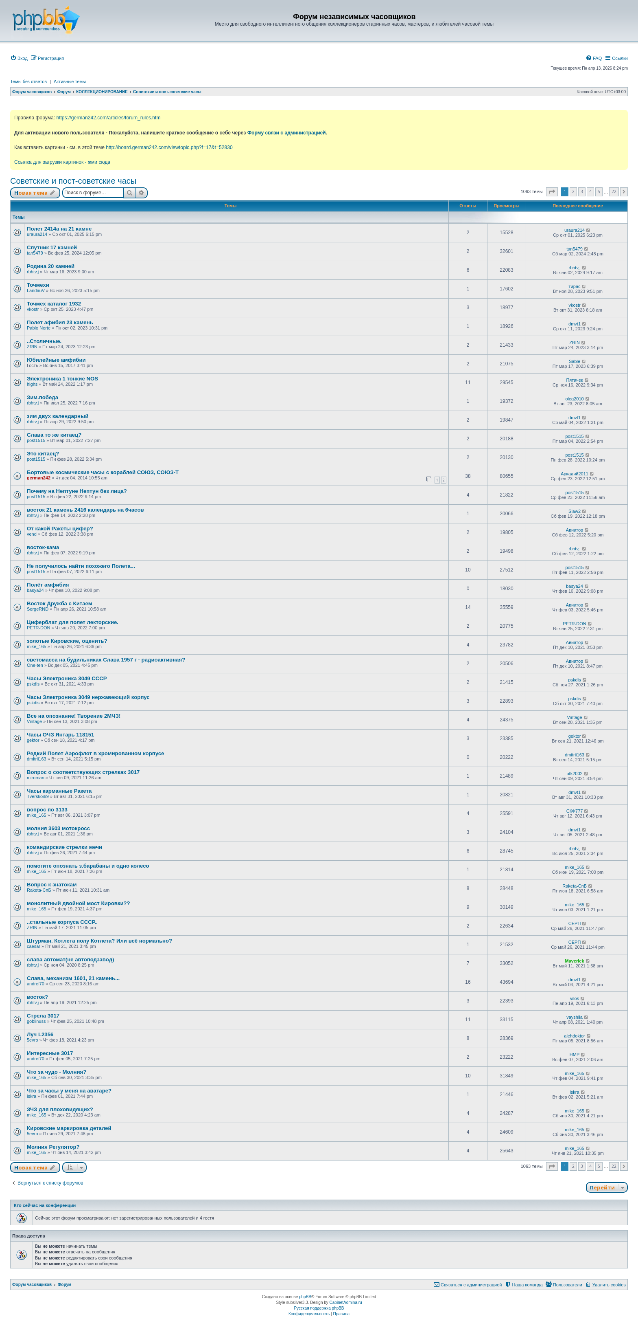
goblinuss (36, 1021)
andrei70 (35, 983)
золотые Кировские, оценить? (67, 641)
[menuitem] (19, 58)
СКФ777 (574, 811)
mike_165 (36, 646)
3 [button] (582, 191)
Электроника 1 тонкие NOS (62, 379)
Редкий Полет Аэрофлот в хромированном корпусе (95, 753)
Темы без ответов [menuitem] (28, 81)
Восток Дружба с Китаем (59, 603)
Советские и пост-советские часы (73, 180)
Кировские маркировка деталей (69, 1128)
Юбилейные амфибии (56, 360)
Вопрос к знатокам (52, 884)
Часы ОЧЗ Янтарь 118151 (60, 735)
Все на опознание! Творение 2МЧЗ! (73, 716)
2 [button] (573, 191)
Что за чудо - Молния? (56, 1072)
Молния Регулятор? (53, 1147)
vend (32, 534)
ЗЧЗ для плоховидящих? (60, 1109)
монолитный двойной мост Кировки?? (78, 903)
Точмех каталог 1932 (54, 304)
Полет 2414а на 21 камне (59, 229)
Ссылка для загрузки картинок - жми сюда (62, 162)
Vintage (34, 721)
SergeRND (37, 609)
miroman (35, 777)
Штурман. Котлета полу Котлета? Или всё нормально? (99, 941)
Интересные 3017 (50, 1053)
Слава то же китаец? (54, 435)
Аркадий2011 (574, 473)
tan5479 (35, 253)
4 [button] (590, 191)
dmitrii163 (36, 758)
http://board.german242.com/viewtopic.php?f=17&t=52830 (169, 147)
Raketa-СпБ (39, 890)
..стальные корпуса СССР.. (62, 922)
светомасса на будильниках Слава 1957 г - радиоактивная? (106, 660)
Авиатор (574, 530)
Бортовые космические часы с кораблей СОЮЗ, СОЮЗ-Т (103, 472)
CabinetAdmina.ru (346, 1302)
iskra (31, 1096)
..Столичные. (44, 341)
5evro (32, 1039)
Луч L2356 (40, 1034)
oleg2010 (574, 398)
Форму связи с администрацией (286, 133)
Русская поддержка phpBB (319, 1308)
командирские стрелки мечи (64, 847)
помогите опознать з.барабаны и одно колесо (88, 866)
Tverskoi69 (38, 796)
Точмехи (38, 285)
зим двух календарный (57, 416)
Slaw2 (574, 511)
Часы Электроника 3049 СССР (67, 678)
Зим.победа (42, 397)
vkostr (33, 309)
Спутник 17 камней (52, 247)
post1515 (36, 440)
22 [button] (614, 191)
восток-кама (43, 547)
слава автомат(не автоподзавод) (70, 959)
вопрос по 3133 (47, 810)
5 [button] (599, 191)
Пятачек (574, 380)
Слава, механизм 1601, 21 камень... (73, 978)
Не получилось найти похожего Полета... (81, 566)
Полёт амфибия (48, 585)
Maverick (574, 960)
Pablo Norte (38, 327)
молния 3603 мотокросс (58, 828)
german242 (38, 477)
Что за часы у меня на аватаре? (69, 1091)
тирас (575, 286)
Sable (574, 361)
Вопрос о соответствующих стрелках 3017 (83, 772)
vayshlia (574, 1017)
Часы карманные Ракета (59, 791)
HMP (574, 1054)
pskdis (33, 683)
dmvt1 (574, 323)
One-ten (35, 665)
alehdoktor (574, 1035)
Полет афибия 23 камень (60, 322)
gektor (33, 740)
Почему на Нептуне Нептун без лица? (77, 491)
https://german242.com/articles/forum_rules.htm (108, 118)
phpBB (305, 1297)
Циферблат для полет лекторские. (72, 622)
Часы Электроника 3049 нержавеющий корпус (88, 697)
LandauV (36, 290)
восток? (37, 997)
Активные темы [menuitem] (70, 81)
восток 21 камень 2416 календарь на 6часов (85, 510)
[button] (552, 191)
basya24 (35, 590)
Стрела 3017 (43, 1016)
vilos (574, 998)
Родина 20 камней (50, 266)
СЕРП (574, 923)
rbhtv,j (33, 271)
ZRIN (32, 346)
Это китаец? (43, 454)
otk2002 (574, 773)
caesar (33, 946)
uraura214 (37, 234)
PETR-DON (38, 627)
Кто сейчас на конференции (45, 1205)
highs (32, 384)
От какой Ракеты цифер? (60, 528)
